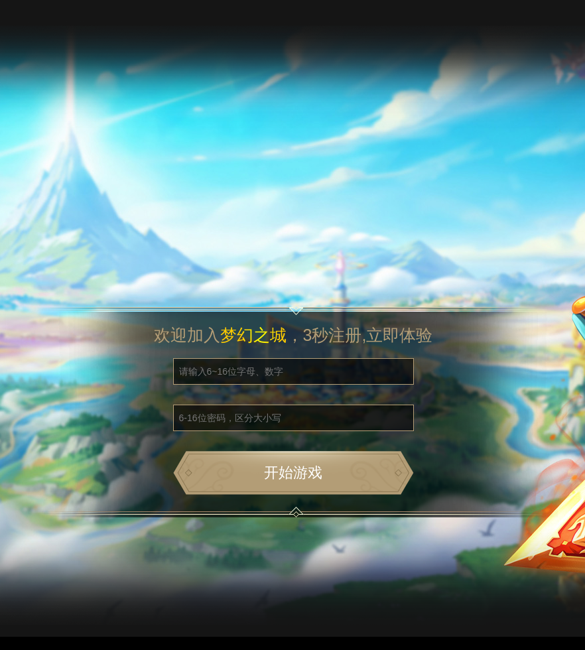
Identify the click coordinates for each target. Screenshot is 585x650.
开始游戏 (293, 472)
